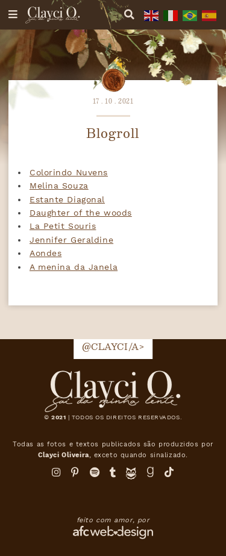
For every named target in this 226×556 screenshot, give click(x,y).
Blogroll (112, 132)
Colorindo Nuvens (69, 172)
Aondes (45, 253)
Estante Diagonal (67, 199)
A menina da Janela (74, 267)
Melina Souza (59, 185)
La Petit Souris (63, 226)
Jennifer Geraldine (71, 240)
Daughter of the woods (81, 212)
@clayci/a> (113, 346)
